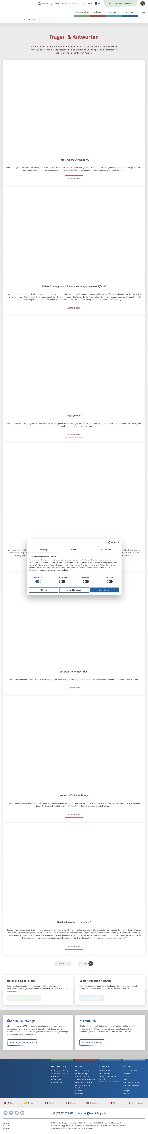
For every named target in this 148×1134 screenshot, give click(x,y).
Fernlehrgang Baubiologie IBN (24, 998)
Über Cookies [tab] (106, 550)
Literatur (78, 1088)
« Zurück (60, 963)
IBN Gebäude (127, 1074)
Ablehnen (43, 590)
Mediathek (78, 1091)
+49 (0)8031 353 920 (62, 1113)
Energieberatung (56, 1082)
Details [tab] (74, 550)
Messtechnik (55, 1077)
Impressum (6, 1124)
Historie (126, 1077)
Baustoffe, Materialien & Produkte (107, 1078)
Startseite (27, 20)
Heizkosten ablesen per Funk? (74, 922)
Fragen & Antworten (82, 1077)
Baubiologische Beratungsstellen (105, 1072)
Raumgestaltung (56, 1079)
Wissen (98, 12)
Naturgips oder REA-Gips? (74, 671)
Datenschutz (7, 1126)
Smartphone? (74, 415)
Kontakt (90, 4)
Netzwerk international (131, 1085)
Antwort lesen (74, 178)
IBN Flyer (126, 1091)
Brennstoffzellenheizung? (74, 795)
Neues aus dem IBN (129, 1071)
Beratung (114, 12)
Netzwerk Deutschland (130, 1082)
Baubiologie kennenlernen (22, 1042)
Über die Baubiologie (82, 1071)
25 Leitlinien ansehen (92, 1042)
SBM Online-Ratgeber (82, 1085)
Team (125, 1079)
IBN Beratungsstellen (92, 998)
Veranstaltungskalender (50, 4)
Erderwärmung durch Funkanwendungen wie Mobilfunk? (74, 286)
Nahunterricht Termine (73, 4)
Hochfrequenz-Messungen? (74, 159)
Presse (125, 1088)
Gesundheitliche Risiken (83, 1082)
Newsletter (78, 1094)
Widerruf (6, 1129)
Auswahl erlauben (74, 590)
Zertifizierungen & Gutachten (109, 1082)
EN (99, 4)
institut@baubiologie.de (92, 1113)
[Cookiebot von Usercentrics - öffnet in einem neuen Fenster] (110, 542)
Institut (130, 12)
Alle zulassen (104, 590)
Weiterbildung (82, 12)
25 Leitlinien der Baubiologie (84, 1079)
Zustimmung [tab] (42, 550)
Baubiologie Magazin (82, 1074)
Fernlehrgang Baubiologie (59, 1071)
